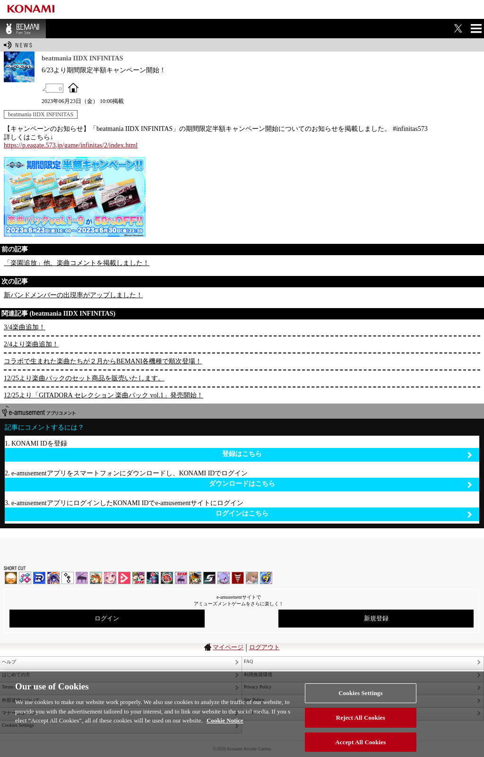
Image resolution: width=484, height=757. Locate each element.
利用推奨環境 (258, 674)
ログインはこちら (344, 514)
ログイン (107, 618)
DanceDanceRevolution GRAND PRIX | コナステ (153, 578)
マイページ (228, 647)
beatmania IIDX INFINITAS (40, 114)
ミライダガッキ (266, 578)
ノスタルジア (82, 578)
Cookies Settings (360, 699)
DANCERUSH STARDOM (39, 578)
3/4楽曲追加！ (24, 327)
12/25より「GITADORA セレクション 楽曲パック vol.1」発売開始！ (103, 395)
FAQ (248, 661)
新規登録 (376, 618)
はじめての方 (16, 674)
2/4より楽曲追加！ (31, 344)
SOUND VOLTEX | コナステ (209, 578)
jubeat (67, 578)
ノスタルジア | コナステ (181, 578)
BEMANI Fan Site (23, 28)
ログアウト (264, 647)
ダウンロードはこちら (340, 484)
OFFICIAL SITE (73, 87)
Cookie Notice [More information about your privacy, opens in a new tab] (225, 727)
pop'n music (96, 578)
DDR (25, 578)
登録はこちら (347, 454)
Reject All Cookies (360, 724)
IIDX (11, 578)
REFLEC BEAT (223, 578)
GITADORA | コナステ (167, 578)
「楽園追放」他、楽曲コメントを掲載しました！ (76, 263)
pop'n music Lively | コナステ (195, 578)
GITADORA (53, 578)
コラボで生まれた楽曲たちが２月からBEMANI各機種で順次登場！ (103, 361)
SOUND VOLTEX (110, 578)
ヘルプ (9, 661)
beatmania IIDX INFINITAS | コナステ (138, 578)
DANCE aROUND (124, 578)
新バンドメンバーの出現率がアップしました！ (73, 295)
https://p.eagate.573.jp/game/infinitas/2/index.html (71, 145)
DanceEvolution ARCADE (252, 578)
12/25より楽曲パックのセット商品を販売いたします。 (84, 378)
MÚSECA (238, 578)
